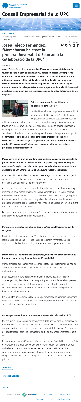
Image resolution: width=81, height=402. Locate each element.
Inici (3, 34)
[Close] (76, 5)
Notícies (11, 34)
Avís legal (39, 399)
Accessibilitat (65, 395)
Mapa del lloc (49, 395)
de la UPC (35, 14)
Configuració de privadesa (60, 399)
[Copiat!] (78, 45)
